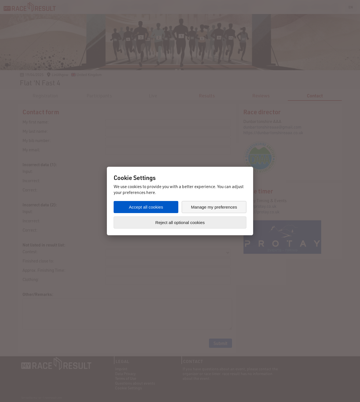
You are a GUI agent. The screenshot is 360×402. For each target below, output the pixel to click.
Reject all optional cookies (180, 222)
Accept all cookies (146, 207)
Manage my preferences (214, 207)
